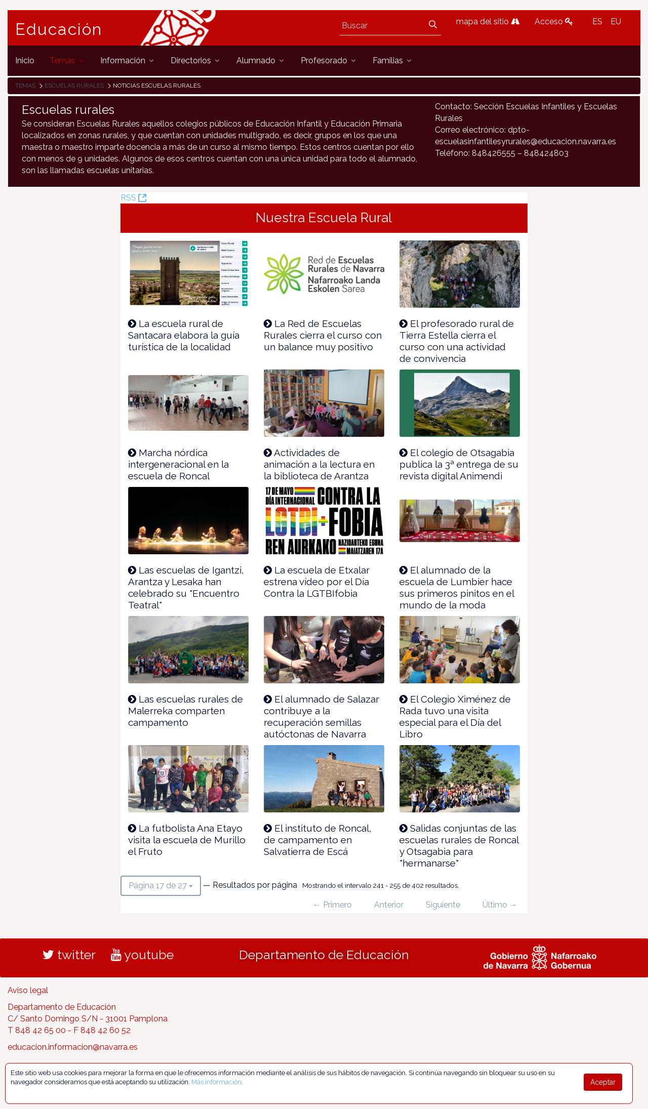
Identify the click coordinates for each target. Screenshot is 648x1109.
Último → (499, 905)
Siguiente (443, 905)
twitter (69, 954)
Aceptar (603, 1082)
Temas (25, 85)
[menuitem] (25, 60)
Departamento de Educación (324, 954)
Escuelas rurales (74, 85)
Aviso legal (28, 990)
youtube (142, 954)
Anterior (388, 905)
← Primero (332, 905)
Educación (58, 29)
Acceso (554, 21)
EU (616, 21)
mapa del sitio (487, 21)
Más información (216, 1082)
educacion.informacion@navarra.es (73, 1047)
